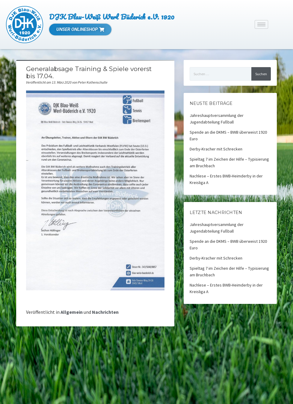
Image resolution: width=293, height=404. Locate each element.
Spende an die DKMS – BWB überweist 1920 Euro (228, 135)
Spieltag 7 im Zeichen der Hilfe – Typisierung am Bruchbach (229, 162)
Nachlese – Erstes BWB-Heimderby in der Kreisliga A (226, 179)
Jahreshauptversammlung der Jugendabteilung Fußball (217, 119)
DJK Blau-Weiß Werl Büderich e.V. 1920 (111, 16)
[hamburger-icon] (261, 24)
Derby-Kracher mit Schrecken (216, 149)
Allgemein (72, 312)
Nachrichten (105, 312)
